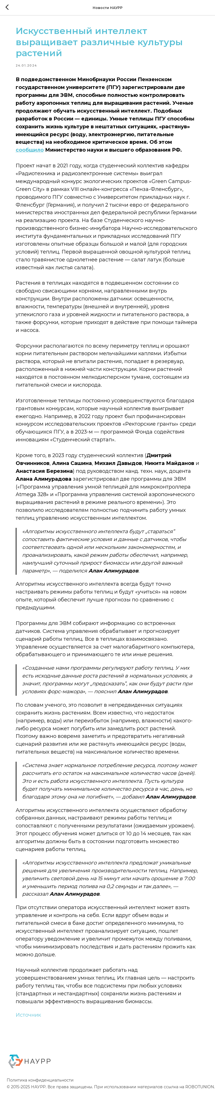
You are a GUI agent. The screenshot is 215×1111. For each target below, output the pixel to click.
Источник (30, 1032)
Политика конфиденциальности (40, 1098)
